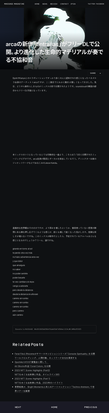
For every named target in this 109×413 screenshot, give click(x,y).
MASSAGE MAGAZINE (14, 4)
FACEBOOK (100, 4)
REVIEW (53, 4)
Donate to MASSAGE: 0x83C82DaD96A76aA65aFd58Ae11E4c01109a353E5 (48, 329)
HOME (37, 4)
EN (74, 4)
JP (71, 4)
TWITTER (91, 4)
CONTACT (64, 4)
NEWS (45, 4)
